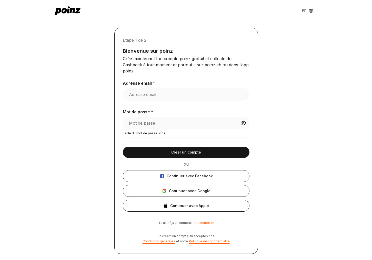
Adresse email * (139, 83)
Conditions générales (159, 241)
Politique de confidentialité (209, 241)
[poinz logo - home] (68, 10)
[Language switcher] (307, 10)
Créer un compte (186, 152)
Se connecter (204, 223)
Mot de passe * (138, 111)
